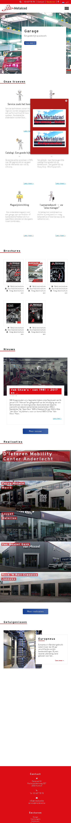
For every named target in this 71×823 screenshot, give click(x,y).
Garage (35, 817)
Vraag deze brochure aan (15, 279)
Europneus (46, 626)
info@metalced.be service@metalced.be (36, 802)
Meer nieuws (35, 418)
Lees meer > (30, 43)
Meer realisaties (35, 599)
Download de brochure (14, 276)
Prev (7, 87)
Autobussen (35, 821)
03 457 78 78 (38, 793)
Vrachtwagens (35, 819)
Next (64, 87)
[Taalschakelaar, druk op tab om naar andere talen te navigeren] (64, 2)
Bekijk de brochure (16, 274)
